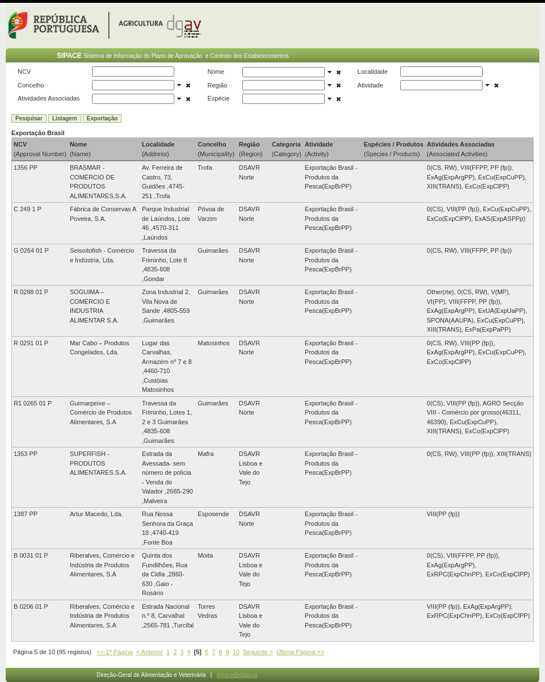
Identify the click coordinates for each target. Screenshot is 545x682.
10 (236, 651)
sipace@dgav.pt (237, 675)
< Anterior (149, 651)
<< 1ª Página (114, 651)
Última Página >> (300, 651)
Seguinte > (258, 651)
